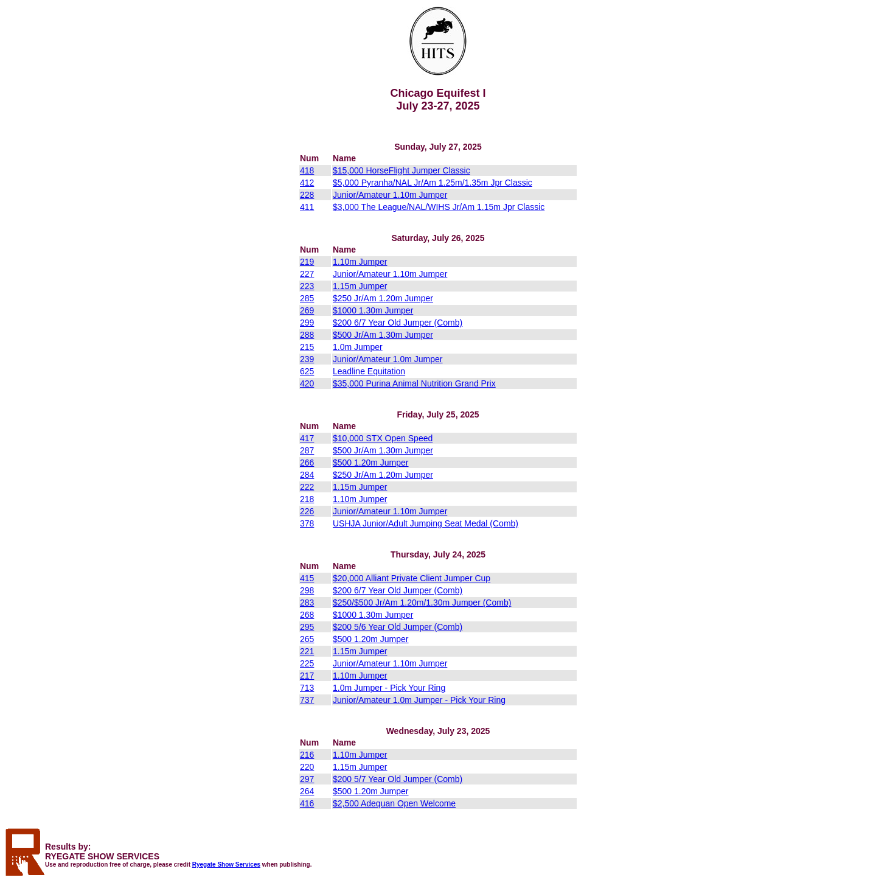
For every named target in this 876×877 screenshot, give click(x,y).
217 (307, 675)
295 (307, 627)
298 (307, 590)
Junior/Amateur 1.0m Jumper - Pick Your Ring (419, 700)
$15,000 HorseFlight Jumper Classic (401, 170)
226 (307, 511)
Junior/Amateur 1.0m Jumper (388, 359)
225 (307, 663)
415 (307, 578)
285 (307, 298)
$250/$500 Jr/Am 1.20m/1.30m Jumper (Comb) (422, 602)
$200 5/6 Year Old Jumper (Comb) (397, 627)
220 (307, 767)
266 (307, 462)
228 (307, 195)
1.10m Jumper (360, 262)
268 (307, 615)
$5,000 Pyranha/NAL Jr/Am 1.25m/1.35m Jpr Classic (432, 182)
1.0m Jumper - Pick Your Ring (389, 688)
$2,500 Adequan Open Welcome (394, 803)
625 (307, 371)
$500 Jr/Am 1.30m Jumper (383, 335)
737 (307, 700)
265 (307, 639)
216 (307, 755)
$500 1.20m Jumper (371, 462)
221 (307, 651)
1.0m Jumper (358, 347)
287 (307, 450)
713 (307, 688)
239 (307, 359)
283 (307, 602)
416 (307, 803)
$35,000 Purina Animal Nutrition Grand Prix (414, 383)
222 (307, 487)
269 (307, 310)
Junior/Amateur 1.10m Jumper (390, 195)
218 (307, 499)
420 (307, 383)
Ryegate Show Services (226, 864)
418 (307, 170)
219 (307, 262)
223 (307, 286)
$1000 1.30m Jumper (373, 310)
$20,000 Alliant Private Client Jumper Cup (411, 578)
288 (307, 335)
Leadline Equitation (369, 371)
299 (307, 322)
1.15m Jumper (360, 286)
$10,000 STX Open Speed (383, 438)
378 (307, 523)
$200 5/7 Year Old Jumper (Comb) (397, 779)
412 (307, 182)
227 (307, 274)
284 (307, 475)
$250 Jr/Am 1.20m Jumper (383, 298)
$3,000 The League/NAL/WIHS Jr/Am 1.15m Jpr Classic (438, 207)
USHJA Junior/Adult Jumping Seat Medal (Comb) (425, 523)
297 (307, 779)
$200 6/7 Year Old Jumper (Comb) (397, 322)
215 (307, 347)
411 (307, 207)
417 (307, 438)
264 (307, 791)
